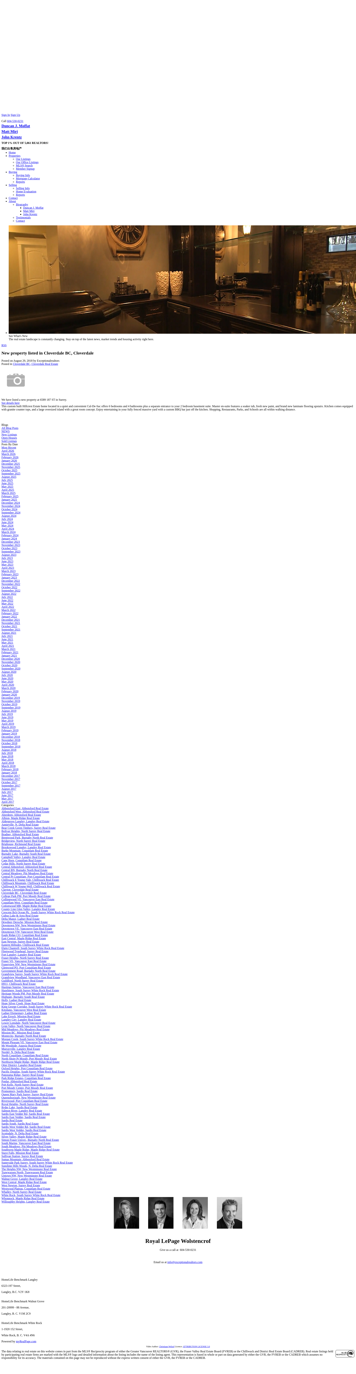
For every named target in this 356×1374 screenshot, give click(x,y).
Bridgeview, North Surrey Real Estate (23, 840)
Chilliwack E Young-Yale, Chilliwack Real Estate (30, 879)
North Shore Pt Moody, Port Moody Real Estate (29, 1058)
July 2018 (7, 753)
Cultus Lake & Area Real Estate (20, 915)
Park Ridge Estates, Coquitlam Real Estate (26, 1078)
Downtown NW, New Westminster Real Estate (28, 925)
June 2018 (7, 756)
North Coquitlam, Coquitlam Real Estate (25, 1055)
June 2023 (7, 561)
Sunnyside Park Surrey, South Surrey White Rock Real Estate (37, 1162)
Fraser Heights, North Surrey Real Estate (25, 957)
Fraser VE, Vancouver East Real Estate (23, 961)
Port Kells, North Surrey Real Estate (22, 1084)
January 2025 (9, 499)
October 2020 (9, 665)
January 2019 (9, 733)
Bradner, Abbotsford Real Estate (20, 834)
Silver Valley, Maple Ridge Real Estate (23, 1136)
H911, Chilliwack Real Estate (18, 983)
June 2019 (7, 717)
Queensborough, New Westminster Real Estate (28, 1097)
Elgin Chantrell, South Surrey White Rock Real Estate (32, 948)
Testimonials (23, 217)
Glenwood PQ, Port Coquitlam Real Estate (26, 967)
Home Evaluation (26, 191)
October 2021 (9, 626)
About (12, 201)
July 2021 (7, 636)
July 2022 (7, 597)
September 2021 (10, 629)
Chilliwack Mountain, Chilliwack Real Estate (27, 883)
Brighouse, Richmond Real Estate (21, 844)
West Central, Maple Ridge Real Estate (24, 1182)
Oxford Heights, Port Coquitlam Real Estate (27, 1068)
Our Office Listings (27, 162)
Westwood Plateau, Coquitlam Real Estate (25, 1188)
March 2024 (8, 532)
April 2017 (7, 801)
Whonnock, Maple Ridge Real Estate (22, 1198)
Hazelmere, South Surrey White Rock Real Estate (30, 990)
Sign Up (15, 114)
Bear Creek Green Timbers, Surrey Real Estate (28, 827)
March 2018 (8, 766)
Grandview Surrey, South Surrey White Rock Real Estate (34, 974)
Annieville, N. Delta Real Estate (20, 824)
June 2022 (7, 600)
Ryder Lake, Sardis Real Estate (19, 1107)
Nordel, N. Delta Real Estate (18, 1052)
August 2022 (8, 593)
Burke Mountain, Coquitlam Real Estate (24, 850)
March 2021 (8, 649)
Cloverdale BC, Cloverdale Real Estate (35, 363)
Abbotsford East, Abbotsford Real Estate (25, 808)
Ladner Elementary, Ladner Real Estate (24, 1013)
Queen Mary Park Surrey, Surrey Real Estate (27, 1094)
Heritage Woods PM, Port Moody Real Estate (27, 993)
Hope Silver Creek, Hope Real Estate (22, 1003)
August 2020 (8, 671)
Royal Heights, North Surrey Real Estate (24, 1104)
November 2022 (10, 584)
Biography (22, 204)
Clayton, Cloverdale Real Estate (20, 889)
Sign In (5, 114)
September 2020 (10, 668)
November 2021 (10, 623)
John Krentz (11, 137)
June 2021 (7, 639)
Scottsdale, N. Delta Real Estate (19, 1133)
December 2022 (10, 580)
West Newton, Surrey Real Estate (20, 1185)
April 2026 (7, 450)
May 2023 (7, 564)
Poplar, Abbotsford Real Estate (19, 1081)
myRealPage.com (26, 1341)
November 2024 (10, 506)
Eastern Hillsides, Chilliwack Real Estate (25, 944)
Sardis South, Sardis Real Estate (20, 1123)
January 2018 (9, 772)
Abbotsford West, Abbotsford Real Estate (25, 811)
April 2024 (7, 528)
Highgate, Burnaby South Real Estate (23, 996)
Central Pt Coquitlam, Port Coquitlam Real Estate (30, 876)
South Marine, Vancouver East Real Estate (26, 1143)
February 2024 (9, 535)
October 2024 (9, 509)
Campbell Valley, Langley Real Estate (23, 857)
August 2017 (8, 788)
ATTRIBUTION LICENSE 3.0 (196, 1346)
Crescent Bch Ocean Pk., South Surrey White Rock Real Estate (38, 912)
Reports (20, 181)
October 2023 (9, 548)
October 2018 (9, 743)
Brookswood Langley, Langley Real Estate (26, 847)
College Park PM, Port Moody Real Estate (26, 896)
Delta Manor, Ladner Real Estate (20, 918)
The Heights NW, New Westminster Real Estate (29, 1169)
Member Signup (25, 168)
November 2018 (10, 740)
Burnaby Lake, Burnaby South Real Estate (26, 853)
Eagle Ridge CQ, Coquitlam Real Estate (24, 935)
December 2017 (10, 775)
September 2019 (10, 707)
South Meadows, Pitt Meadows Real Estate (26, 1146)
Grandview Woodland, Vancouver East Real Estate (30, 977)
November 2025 (10, 467)
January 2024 (9, 538)
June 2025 (7, 483)
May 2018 (7, 759)
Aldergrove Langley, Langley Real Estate (25, 821)
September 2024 (10, 512)
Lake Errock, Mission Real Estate (21, 1016)
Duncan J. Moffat (15, 126)
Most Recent (8, 447)
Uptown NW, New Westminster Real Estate (26, 1175)
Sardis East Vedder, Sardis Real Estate (23, 1117)
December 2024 (10, 502)
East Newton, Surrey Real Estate (20, 941)
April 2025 (7, 489)
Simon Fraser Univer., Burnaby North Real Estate (30, 1139)
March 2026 (8, 454)
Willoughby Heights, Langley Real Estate (25, 1201)
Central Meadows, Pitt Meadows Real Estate (27, 873)
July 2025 (7, 480)
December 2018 (10, 736)
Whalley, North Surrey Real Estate (21, 1191)
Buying (13, 172)
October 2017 (9, 782)
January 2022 (9, 616)
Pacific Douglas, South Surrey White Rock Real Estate (33, 1071)
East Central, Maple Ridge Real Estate (23, 938)
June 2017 (7, 795)
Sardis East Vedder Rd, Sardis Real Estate (25, 1113)
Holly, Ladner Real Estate (16, 1000)
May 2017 (7, 798)
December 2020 (10, 658)
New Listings (9, 434)
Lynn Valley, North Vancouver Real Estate (25, 1026)
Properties (14, 155)
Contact (13, 198)
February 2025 (9, 496)
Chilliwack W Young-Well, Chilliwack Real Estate (30, 886)
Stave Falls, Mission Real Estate (20, 1152)
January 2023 (9, 577)
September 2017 (10, 785)
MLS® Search (24, 165)
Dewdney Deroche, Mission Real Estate (24, 922)
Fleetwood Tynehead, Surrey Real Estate (24, 951)
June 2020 (7, 678)
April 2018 (7, 762)
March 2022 (8, 610)
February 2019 (9, 730)
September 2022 (10, 590)
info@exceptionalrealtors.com (184, 1262)
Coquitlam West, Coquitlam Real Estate (24, 902)
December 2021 (10, 619)
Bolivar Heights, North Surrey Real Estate (25, 831)
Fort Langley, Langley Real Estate (21, 954)
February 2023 (9, 574)
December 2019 (10, 697)
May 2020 (7, 681)
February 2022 (9, 613)
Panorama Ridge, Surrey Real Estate (22, 1074)
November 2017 (10, 779)
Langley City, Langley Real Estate (21, 1019)
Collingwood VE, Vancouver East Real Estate (27, 899)
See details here (10, 402)
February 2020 (9, 691)
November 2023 (10, 545)
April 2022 (7, 606)
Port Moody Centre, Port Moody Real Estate (27, 1087)
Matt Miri (29, 211)
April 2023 (7, 567)
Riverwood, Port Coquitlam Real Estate (24, 1100)
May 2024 (7, 525)
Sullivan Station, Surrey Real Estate (22, 1156)
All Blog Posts (9, 428)
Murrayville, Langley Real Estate (20, 1048)
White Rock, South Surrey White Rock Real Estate (30, 1195)
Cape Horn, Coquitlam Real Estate (21, 860)
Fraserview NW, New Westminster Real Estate (28, 964)
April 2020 (7, 684)
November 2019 (10, 701)
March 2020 (8, 688)
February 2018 (9, 769)
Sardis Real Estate (11, 1120)
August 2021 (8, 632)
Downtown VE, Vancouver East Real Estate (26, 928)
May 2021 (7, 642)
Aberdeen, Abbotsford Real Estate (21, 814)
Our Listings (23, 159)
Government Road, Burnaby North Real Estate (28, 970)
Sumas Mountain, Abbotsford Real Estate (25, 1159)
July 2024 (7, 519)
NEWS (5, 431)
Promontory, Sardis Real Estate (19, 1091)
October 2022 (9, 587)
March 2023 (8, 571)
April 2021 (7, 645)
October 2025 (9, 470)
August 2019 (8, 710)
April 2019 (7, 723)
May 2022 (7, 603)
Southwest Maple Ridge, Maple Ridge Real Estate (30, 1149)
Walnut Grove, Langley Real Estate (22, 1178)
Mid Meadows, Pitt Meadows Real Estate (25, 1029)
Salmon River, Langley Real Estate (21, 1110)
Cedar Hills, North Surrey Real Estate (23, 863)
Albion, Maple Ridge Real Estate (20, 818)
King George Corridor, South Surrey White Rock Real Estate (36, 1006)
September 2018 (10, 746)
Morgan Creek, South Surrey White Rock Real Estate (32, 1039)
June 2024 (7, 522)
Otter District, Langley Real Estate (21, 1065)
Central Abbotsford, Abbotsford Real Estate (26, 866)
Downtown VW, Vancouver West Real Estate (27, 931)
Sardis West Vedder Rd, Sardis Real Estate (25, 1126)
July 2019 (7, 714)
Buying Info (23, 175)
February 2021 (9, 652)
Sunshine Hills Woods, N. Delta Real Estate (26, 1165)
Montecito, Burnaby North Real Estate (23, 1035)
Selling (13, 185)
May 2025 (7, 486)
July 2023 (7, 558)
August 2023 (8, 554)
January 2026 (9, 460)
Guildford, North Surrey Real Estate (22, 980)
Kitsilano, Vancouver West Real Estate (23, 1009)
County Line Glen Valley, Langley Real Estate (28, 909)
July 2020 (7, 675)
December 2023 (10, 541)
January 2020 (9, 694)
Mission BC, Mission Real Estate (20, 1032)
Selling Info (23, 188)
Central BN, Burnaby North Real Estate (24, 870)
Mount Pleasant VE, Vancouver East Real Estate (29, 1042)
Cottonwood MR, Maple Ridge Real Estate (26, 905)
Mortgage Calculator (28, 178)
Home (12, 152)
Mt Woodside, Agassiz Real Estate (21, 1045)
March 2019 (8, 727)
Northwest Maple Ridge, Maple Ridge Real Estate (30, 1061)
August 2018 (8, 749)
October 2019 (9, 704)
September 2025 (10, 473)
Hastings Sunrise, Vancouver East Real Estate (27, 987)
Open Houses (9, 437)
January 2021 (9, 655)
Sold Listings (9, 441)
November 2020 (10, 662)
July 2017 (7, 792)
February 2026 (9, 457)
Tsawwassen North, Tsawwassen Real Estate (27, 1172)
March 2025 (8, 493)
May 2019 (7, 720)
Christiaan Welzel (166, 1346)
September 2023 (10, 551)
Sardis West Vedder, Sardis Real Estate (23, 1130)
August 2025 (8, 476)
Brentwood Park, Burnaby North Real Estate (27, 837)
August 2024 (8, 515)
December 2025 (10, 463)
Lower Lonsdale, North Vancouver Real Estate (28, 1022)
